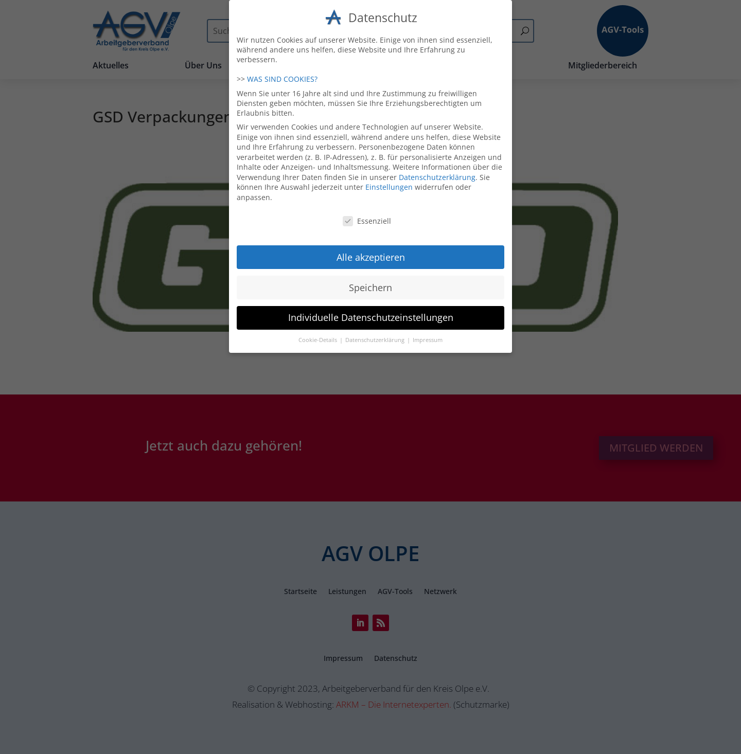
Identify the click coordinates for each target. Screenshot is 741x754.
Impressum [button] (428, 335)
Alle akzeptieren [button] (371, 252)
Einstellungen (389, 182)
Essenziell (367, 216)
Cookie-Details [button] (318, 335)
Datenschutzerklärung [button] (375, 335)
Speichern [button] (370, 282)
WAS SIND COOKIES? (282, 74)
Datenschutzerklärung (437, 172)
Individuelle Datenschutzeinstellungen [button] (370, 313)
